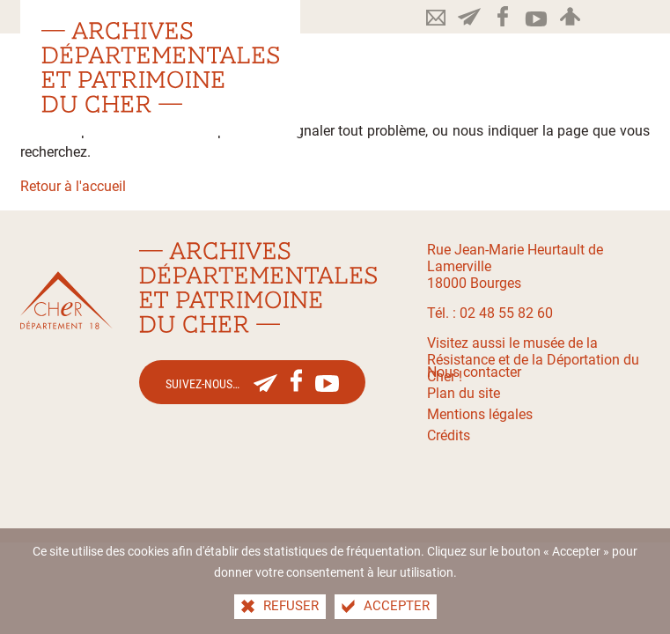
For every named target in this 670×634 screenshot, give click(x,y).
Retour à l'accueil (73, 186)
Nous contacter (474, 372)
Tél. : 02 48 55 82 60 (490, 313)
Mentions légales (480, 414)
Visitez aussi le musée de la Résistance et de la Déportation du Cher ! (533, 360)
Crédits (448, 435)
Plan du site (463, 393)
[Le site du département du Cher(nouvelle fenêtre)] (66, 301)
